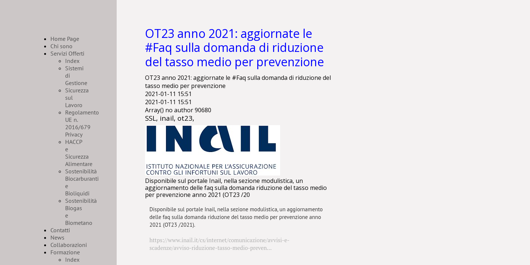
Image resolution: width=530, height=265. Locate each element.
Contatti (60, 230)
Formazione (65, 252)
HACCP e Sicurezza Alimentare (78, 152)
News (57, 237)
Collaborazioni (68, 244)
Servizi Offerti (67, 53)
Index (72, 60)
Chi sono (61, 46)
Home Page (64, 38)
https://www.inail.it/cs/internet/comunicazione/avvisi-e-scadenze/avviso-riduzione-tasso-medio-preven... (219, 243)
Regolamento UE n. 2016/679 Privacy (82, 123)
